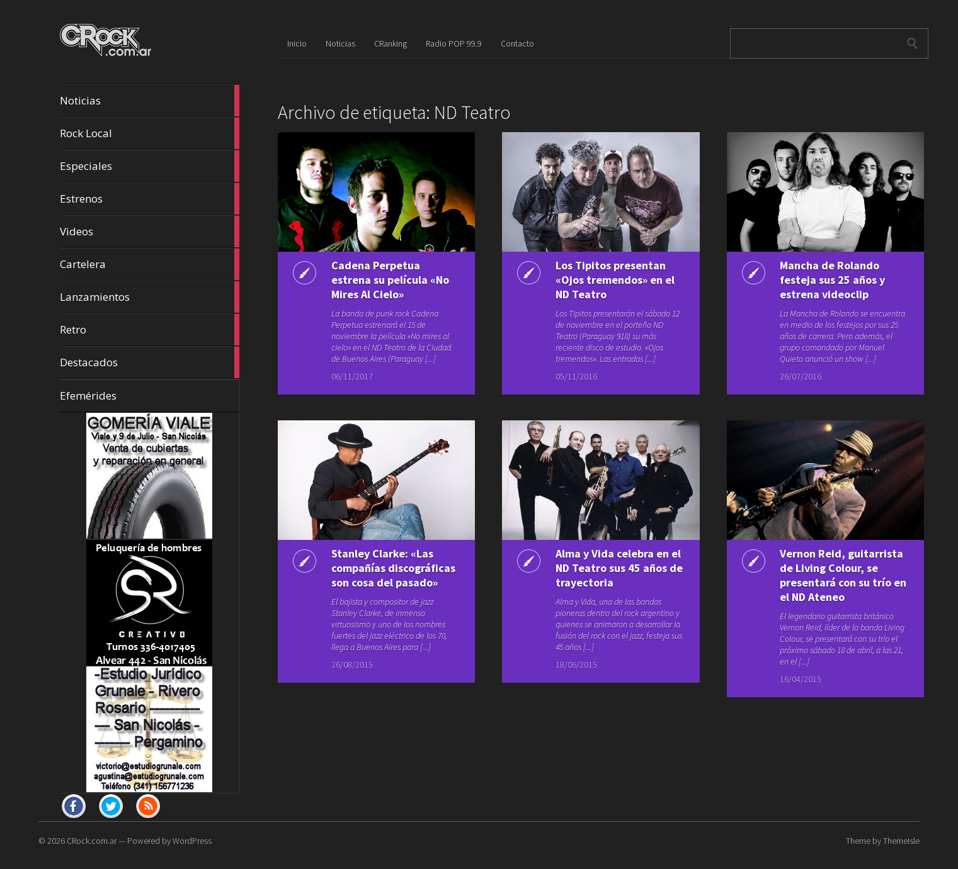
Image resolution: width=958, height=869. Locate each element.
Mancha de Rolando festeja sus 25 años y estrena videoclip (832, 279)
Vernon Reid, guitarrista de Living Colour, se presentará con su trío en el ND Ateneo (843, 575)
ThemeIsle (901, 840)
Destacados (149, 362)
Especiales (149, 166)
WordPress (192, 840)
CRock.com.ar (92, 840)
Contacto (517, 43)
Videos (149, 231)
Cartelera (149, 264)
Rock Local (149, 133)
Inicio (297, 43)
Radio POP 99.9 (454, 43)
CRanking (390, 43)
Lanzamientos (149, 297)
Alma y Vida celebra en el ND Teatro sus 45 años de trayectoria (619, 568)
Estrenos (149, 199)
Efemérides (88, 395)
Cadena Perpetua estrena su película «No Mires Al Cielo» (390, 279)
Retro (149, 329)
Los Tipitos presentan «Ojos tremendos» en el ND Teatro (615, 279)
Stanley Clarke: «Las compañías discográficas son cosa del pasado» (393, 568)
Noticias (149, 100)
